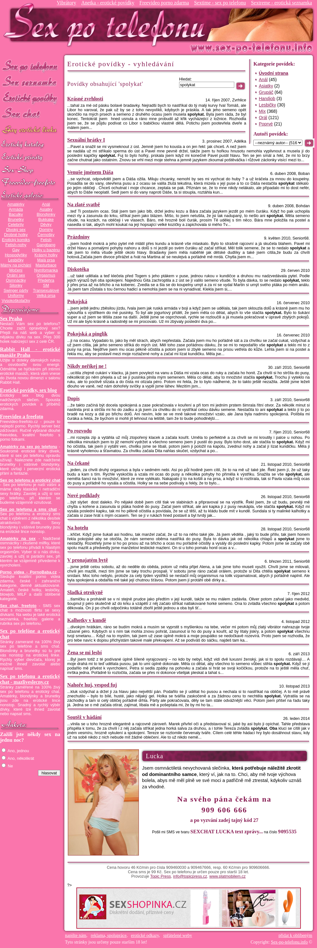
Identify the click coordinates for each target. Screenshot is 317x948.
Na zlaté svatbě (83, 204)
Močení (16, 270)
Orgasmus (46, 275)
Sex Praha (11, 318)
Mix (262, 111)
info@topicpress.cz (190, 876)
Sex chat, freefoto (18, 606)
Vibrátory (66, 2)
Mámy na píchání (15, 265)
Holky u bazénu (46, 250)
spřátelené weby (177, 935)
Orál (263, 117)
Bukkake (46, 219)
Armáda (16, 209)
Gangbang (45, 245)
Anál (46, 204)
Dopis (73, 398)
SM (46, 285)
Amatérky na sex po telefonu (28, 447)
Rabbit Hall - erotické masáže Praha (30, 352)
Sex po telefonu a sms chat (28, 509)
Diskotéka (78, 269)
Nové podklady (83, 495)
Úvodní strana (273, 73)
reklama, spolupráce (108, 935)
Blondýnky (46, 214)
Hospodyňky (16, 255)
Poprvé (266, 123)
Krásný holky (46, 255)
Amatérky (15, 204)
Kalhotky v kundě (86, 620)
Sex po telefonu (30, 66)
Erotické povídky (30, 98)
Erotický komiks (16, 240)
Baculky (16, 214)
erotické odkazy (145, 935)
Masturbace (46, 265)
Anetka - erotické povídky (107, 2)
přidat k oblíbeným (295, 935)
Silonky (16, 285)
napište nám (75, 935)
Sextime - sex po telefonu (220, 2)
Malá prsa (46, 260)
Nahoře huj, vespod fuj (92, 685)
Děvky (45, 224)
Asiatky (46, 209)
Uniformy (16, 295)
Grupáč (266, 92)
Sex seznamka (30, 82)
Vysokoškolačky (16, 300)
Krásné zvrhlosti (85, 98)
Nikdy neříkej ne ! (87, 366)
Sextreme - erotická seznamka (281, 2)
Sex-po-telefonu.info (289, 942)
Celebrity (16, 224)
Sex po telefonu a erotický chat (30, 480)
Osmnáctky (16, 280)
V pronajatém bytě (87, 560)
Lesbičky (15, 260)
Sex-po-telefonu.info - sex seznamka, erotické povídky (107, 25)
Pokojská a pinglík (87, 333)
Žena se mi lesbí (84, 652)
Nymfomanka (46, 270)
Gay (15, 250)
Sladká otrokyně (85, 592)
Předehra (46, 280)
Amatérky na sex (18, 538)
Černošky (45, 235)
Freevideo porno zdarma (164, 2)
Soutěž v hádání (84, 717)
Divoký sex (15, 229)
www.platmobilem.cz (227, 876)
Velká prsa (45, 295)
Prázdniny (78, 237)
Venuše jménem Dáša (90, 172)
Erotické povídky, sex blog (28, 390)
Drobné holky (16, 235)
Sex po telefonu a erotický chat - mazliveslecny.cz (30, 679)
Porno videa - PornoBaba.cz (28, 572)
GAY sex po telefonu (30, 130)
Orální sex (16, 275)
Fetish (46, 240)
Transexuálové (46, 290)
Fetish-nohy (15, 245)
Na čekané (78, 463)
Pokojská (77, 301)
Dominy (46, 229)
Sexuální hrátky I (86, 140)
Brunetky (16, 219)
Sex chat (30, 114)
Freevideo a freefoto (21, 416)
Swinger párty (15, 290)
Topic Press (160, 876)
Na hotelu (77, 527)
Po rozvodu (79, 430)
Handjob (267, 98)
